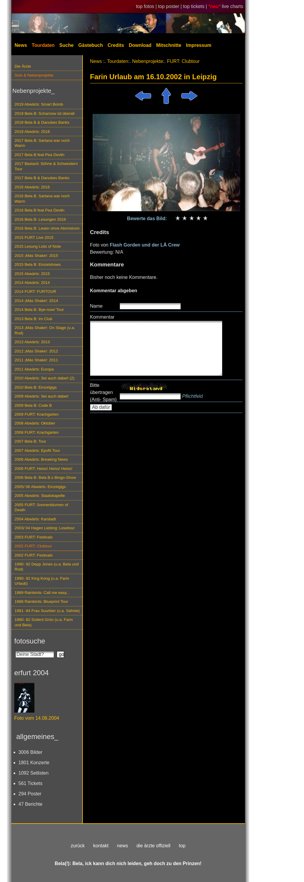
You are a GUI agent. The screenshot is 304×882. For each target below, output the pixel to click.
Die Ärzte (23, 66)
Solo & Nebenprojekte (34, 75)
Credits (116, 45)
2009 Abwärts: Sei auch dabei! (42, 396)
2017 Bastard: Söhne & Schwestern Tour (46, 166)
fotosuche (29, 641)
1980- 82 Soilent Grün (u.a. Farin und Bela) (44, 622)
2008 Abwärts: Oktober (35, 423)
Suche (66, 45)
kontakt (101, 845)
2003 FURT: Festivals (34, 537)
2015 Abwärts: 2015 (32, 273)
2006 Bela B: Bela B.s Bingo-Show (45, 477)
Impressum (198, 45)
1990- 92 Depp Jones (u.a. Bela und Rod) (47, 566)
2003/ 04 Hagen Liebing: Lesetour (45, 528)
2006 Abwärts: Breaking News (41, 459)
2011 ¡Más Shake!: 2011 (36, 360)
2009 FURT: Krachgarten (36, 414)
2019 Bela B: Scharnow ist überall (45, 113)
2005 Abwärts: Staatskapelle (40, 495)
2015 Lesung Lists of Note (38, 246)
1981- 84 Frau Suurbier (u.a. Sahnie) (47, 610)
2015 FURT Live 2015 (34, 237)
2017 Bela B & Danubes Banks (42, 178)
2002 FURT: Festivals (34, 555)
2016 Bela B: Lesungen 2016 (40, 219)
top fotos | (147, 6)
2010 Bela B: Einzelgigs (36, 387)
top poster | (170, 6)
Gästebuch (90, 45)
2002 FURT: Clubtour (33, 546)
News (21, 45)
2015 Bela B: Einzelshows (38, 264)
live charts (232, 6)
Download (140, 45)
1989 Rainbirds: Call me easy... (42, 592)
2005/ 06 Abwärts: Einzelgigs (40, 486)
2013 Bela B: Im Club (33, 319)
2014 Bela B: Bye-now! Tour (39, 309)
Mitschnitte (168, 45)
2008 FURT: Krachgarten (36, 432)
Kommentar (102, 317)
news (122, 845)
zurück (78, 845)
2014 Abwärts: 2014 (32, 282)
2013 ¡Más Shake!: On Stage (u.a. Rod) (45, 330)
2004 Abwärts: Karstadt (35, 519)
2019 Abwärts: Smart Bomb (39, 104)
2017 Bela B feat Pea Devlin (39, 154)
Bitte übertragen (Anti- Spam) (103, 392)
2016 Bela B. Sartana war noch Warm (42, 198)
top (182, 845)
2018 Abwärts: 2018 (32, 131)
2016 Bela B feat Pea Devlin (39, 210)
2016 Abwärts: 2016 (32, 187)
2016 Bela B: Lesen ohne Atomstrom (47, 228)
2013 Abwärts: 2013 (32, 342)
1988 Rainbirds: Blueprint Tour (41, 601)
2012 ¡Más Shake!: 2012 (36, 351)
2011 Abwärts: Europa (34, 369)
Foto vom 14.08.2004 (36, 718)
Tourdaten (43, 45)
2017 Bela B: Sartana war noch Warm (42, 143)
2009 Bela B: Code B (33, 405)
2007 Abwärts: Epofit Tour (37, 450)
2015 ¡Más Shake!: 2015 (36, 255)
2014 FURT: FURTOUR (35, 291)
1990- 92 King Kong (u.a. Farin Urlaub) (42, 581)
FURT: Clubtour (183, 61)
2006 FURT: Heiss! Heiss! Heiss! (43, 468)
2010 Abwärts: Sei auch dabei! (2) (45, 378)
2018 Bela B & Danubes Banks (42, 122)
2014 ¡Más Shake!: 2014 (36, 300)
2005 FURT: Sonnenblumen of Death (41, 507)
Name (96, 306)
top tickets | (195, 6)
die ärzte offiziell (153, 845)
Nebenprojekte (147, 61)
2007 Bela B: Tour (30, 441)
